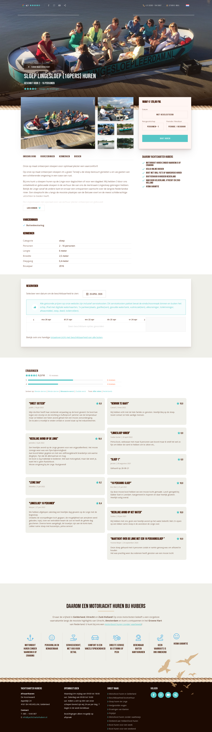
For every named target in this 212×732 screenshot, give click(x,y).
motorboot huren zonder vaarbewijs (123, 624)
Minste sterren (53, 391)
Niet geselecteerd (165, 114)
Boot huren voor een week (119, 725)
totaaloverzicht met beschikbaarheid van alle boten (76, 337)
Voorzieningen (47, 156)
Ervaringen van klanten (118, 709)
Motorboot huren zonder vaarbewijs (124, 717)
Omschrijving (29, 156)
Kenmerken (64, 156)
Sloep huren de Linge (117, 701)
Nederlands (107, 391)
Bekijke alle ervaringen (49, 89)
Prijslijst (111, 713)
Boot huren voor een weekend (121, 728)
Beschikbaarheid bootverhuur (121, 697)
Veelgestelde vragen (117, 705)
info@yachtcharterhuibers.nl (35, 717)
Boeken (77, 156)
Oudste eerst (81, 391)
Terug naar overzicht (39, 67)
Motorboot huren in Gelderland (121, 693)
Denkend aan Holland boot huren (122, 721)
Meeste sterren (40, 391)
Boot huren (165, 138)
